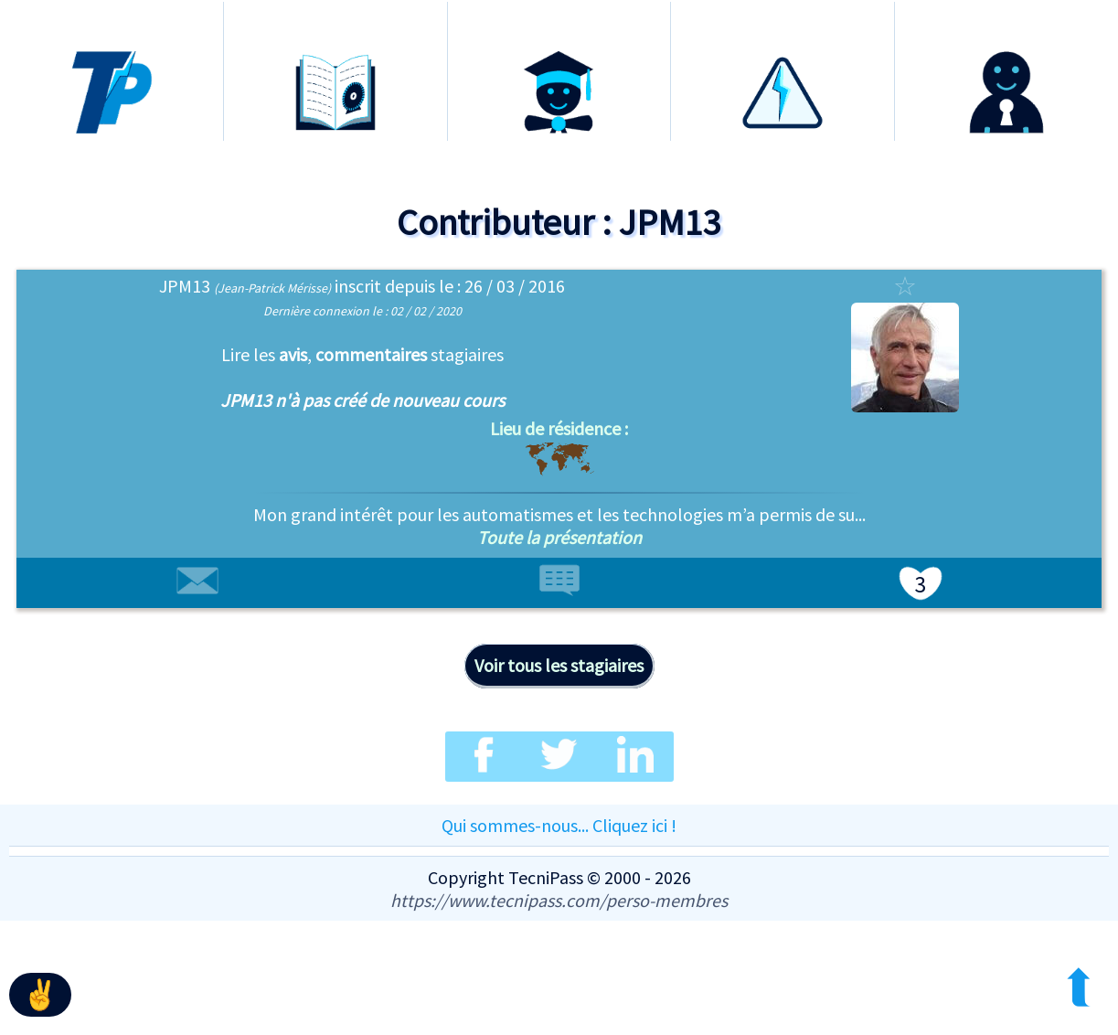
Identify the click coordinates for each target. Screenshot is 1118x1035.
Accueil (112, 16)
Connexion (1006, 16)
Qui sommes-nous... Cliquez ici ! (559, 825)
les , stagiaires (362, 354)
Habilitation (782, 16)
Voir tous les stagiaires (559, 665)
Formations (335, 16)
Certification (558, 16)
